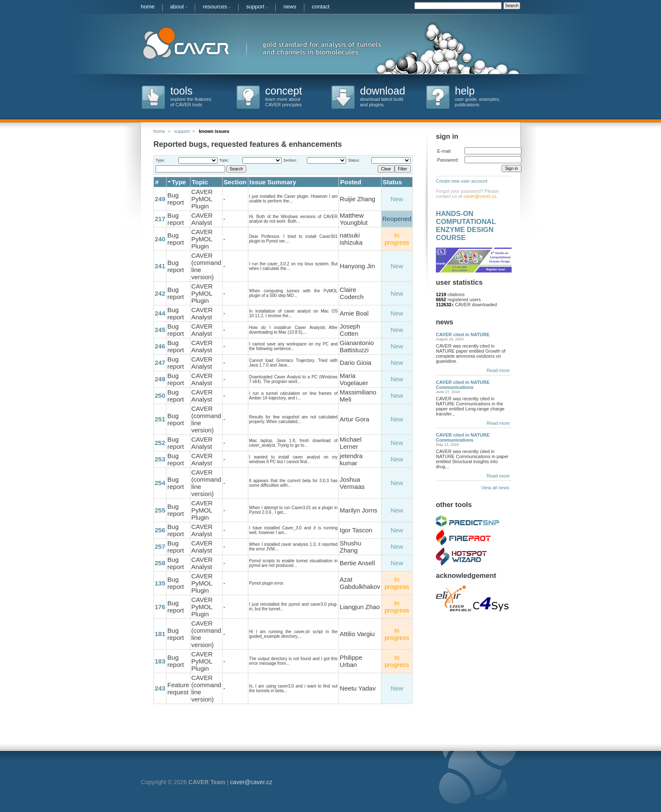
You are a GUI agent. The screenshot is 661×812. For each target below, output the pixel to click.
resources (216, 6)
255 (160, 510)
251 (160, 419)
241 (160, 266)
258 (160, 563)
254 (160, 482)
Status (392, 182)
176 (160, 606)
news (289, 6)
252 (160, 442)
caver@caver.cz (479, 196)
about (179, 6)
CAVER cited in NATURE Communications (462, 385)
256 (160, 530)
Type (179, 182)
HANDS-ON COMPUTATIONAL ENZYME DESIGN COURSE (466, 225)
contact (321, 6)
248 (160, 379)
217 (160, 218)
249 (160, 198)
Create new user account (461, 180)
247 (160, 362)
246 (160, 346)
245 (160, 329)
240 (160, 239)
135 (160, 583)
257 (160, 546)
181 (160, 633)
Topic (200, 182)
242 (160, 293)
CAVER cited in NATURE (462, 334)
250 (160, 395)
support (257, 6)
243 (160, 688)
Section (235, 182)
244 (160, 313)
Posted (350, 182)
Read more (498, 370)
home (148, 6)
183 (160, 661)
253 (160, 459)
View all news (496, 487)
